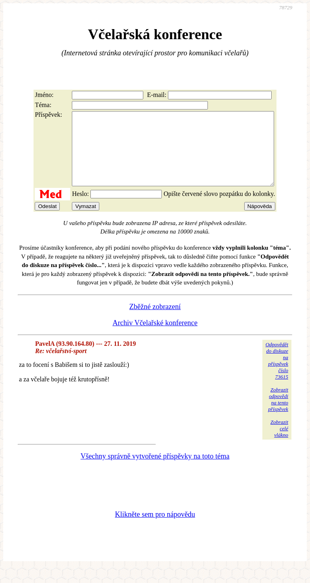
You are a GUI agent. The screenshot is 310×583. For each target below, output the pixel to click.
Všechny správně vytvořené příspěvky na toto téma (155, 471)
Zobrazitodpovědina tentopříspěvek (278, 414)
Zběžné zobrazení (154, 321)
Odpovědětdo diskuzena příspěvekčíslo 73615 (277, 375)
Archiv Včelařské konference (155, 337)
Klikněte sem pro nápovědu (155, 529)
